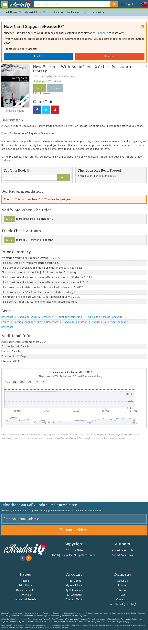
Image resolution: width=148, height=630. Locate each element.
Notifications (56, 12)
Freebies (25, 595)
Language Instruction (70, 317)
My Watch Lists (36, 12)
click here (37, 627)
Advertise (98, 12)
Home (25, 580)
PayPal (38, 56)
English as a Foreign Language (104, 317)
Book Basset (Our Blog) (122, 604)
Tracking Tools (73, 599)
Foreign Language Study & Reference (36, 322)
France (5, 322)
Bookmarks (73, 12)
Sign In (127, 4)
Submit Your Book (122, 555)
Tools (86, 12)
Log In (9, 219)
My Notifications (74, 590)
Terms (122, 590)
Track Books (13, 12)
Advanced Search (25, 599)
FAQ (122, 595)
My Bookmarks (74, 595)
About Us (122, 580)
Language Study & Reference (35, 317)
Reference (7, 317)
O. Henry (42, 76)
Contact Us (122, 599)
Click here (102, 33)
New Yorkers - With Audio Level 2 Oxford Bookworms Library (83, 68)
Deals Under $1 (25, 590)
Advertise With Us (122, 550)
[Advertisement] (74, 472)
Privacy (122, 585)
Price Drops (25, 585)
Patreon (109, 56)
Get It (39, 88)
